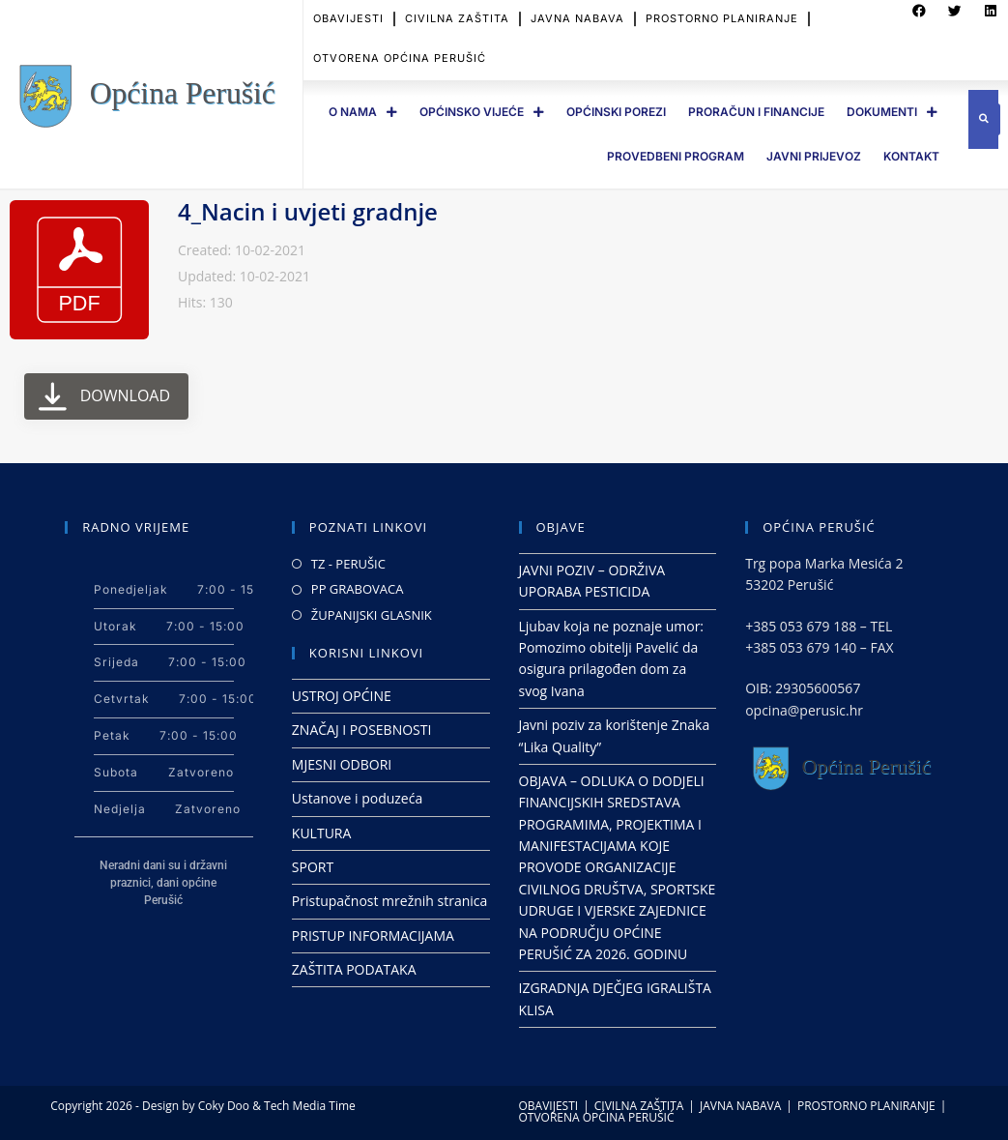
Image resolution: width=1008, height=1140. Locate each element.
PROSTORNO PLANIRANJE (866, 1105)
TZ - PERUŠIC (348, 563)
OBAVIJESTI (549, 1105)
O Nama (363, 112)
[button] (984, 119)
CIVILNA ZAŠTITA (639, 1105)
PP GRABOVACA (357, 589)
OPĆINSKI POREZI (616, 111)
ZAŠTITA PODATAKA (354, 969)
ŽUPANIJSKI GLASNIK (371, 615)
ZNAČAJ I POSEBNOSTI (362, 729)
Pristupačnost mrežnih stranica (390, 901)
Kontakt (911, 156)
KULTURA (322, 833)
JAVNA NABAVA (740, 1105)
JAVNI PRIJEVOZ (813, 156)
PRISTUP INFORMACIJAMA (373, 935)
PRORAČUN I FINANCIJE (756, 111)
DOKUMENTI (892, 112)
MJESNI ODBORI (341, 764)
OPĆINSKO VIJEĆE (481, 112)
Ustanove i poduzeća (357, 798)
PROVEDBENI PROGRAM (675, 156)
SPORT (312, 867)
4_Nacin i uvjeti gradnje (308, 211)
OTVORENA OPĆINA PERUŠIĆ (399, 44)
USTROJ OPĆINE (341, 696)
